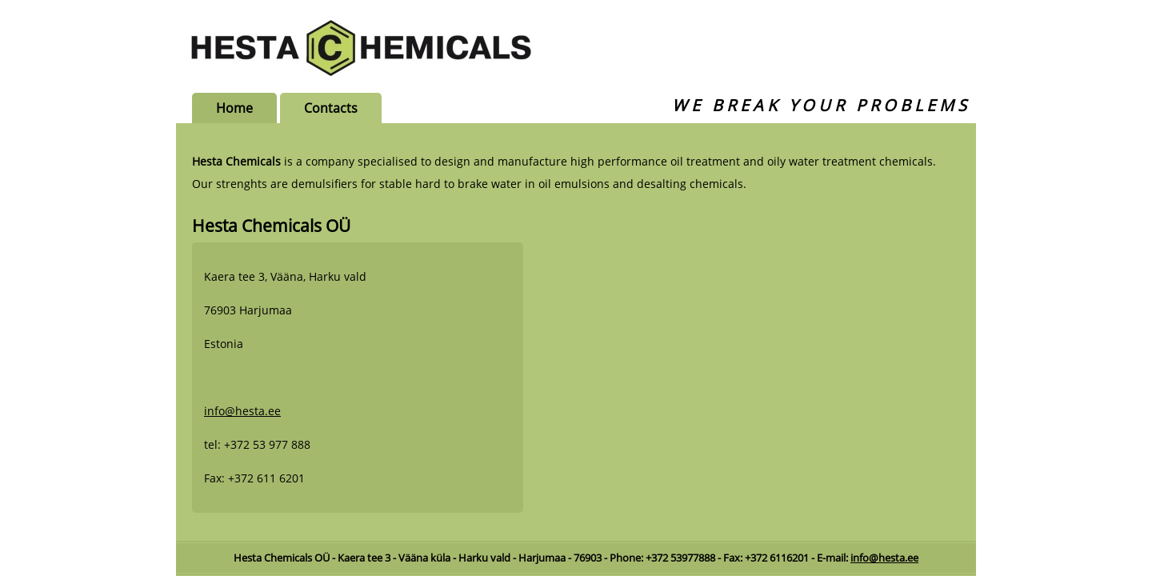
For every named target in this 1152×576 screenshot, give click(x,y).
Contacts (331, 108)
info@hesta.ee (242, 410)
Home (234, 108)
